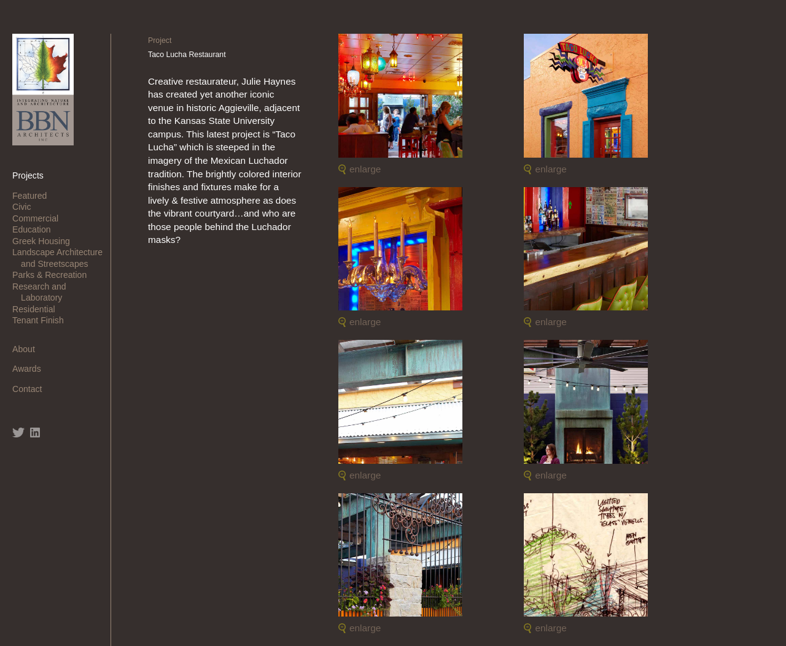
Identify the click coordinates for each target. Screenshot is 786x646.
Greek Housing (45, 241)
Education (36, 229)
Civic (26, 207)
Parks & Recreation (54, 275)
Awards (31, 369)
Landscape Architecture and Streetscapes (62, 257)
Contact (31, 389)
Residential (38, 309)
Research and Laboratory (43, 292)
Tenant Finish (42, 320)
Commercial (39, 218)
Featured (34, 196)
